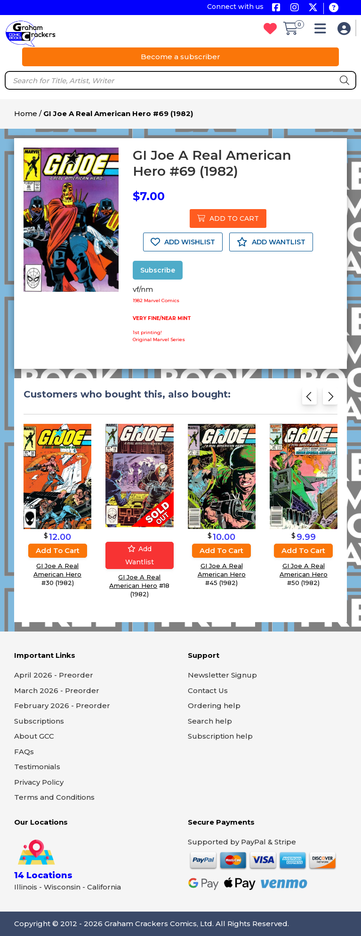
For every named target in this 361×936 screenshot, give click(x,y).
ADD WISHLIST (183, 242)
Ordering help (214, 705)
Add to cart (58, 550)
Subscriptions (39, 721)
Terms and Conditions (54, 797)
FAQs (24, 751)
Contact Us (208, 690)
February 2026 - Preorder (62, 705)
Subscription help (220, 736)
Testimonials (37, 766)
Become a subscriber (180, 56)
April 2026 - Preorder (53, 675)
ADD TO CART (228, 218)
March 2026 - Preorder (56, 690)
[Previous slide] (309, 399)
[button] (322, 30)
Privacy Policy (39, 782)
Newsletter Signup (222, 675)
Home (25, 113)
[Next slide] (330, 399)
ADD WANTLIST (271, 242)
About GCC (34, 736)
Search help (210, 721)
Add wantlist (139, 555)
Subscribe (157, 270)
